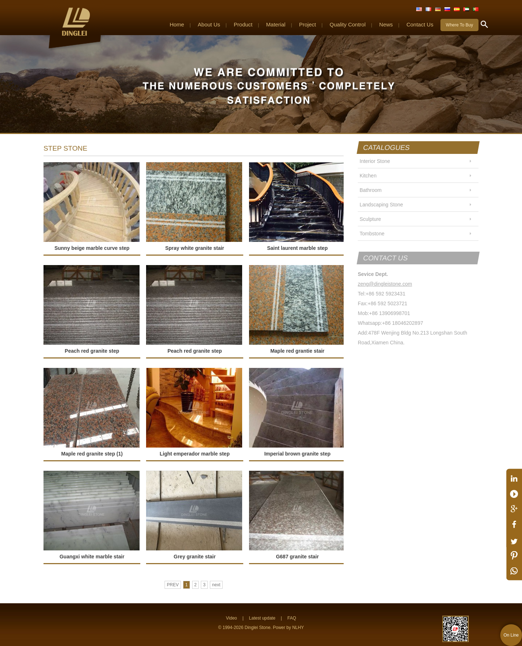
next (216, 584)
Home (177, 24)
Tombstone (372, 233)
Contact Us (419, 24)
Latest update (262, 618)
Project (307, 24)
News (386, 24)
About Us (209, 24)
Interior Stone (375, 161)
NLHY (298, 627)
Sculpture (370, 219)
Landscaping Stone (381, 204)
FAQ (291, 618)
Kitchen (368, 176)
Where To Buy (459, 25)
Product (243, 24)
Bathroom (371, 190)
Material (275, 24)
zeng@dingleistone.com (385, 284)
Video (231, 618)
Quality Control (347, 24)
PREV (173, 584)
